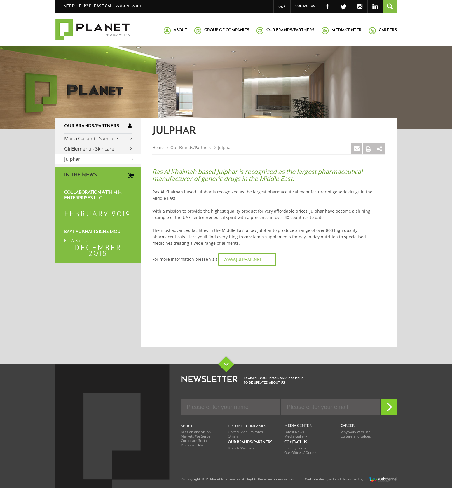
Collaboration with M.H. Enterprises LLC (93, 195)
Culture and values (356, 436)
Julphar (72, 158)
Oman (233, 436)
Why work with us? (355, 432)
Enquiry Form (295, 448)
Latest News (294, 432)
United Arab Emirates (245, 432)
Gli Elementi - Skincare (89, 148)
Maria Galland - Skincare (91, 138)
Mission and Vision (196, 432)
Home (158, 147)
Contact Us (305, 6)
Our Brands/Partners (190, 147)
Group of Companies (247, 426)
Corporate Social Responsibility (194, 442)
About (187, 426)
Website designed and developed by (351, 479)
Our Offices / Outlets (300, 452)
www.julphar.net (243, 259)
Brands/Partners (241, 448)
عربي (282, 6)
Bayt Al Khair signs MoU (92, 232)
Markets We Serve (195, 436)
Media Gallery (295, 436)
